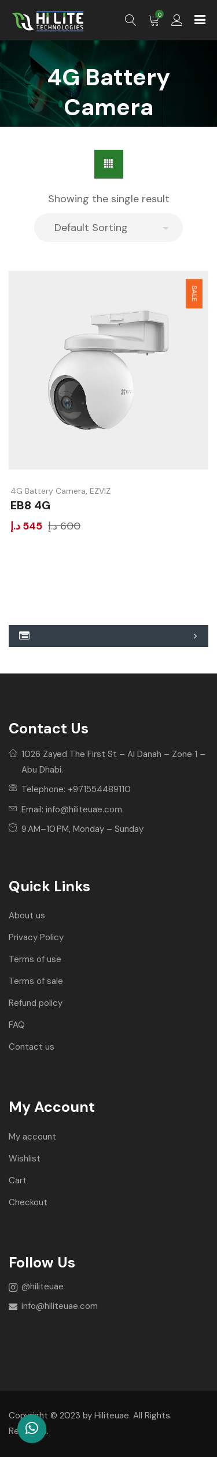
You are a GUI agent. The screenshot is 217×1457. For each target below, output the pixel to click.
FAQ (17, 1025)
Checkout (28, 1202)
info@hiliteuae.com (84, 809)
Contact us (31, 1047)
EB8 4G (30, 505)
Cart (18, 1180)
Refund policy (35, 1003)
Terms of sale (36, 981)
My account (32, 1136)
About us (27, 915)
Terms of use (35, 959)
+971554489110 (99, 789)
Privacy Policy (36, 937)
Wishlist (25, 1158)
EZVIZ (100, 491)
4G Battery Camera (48, 491)
